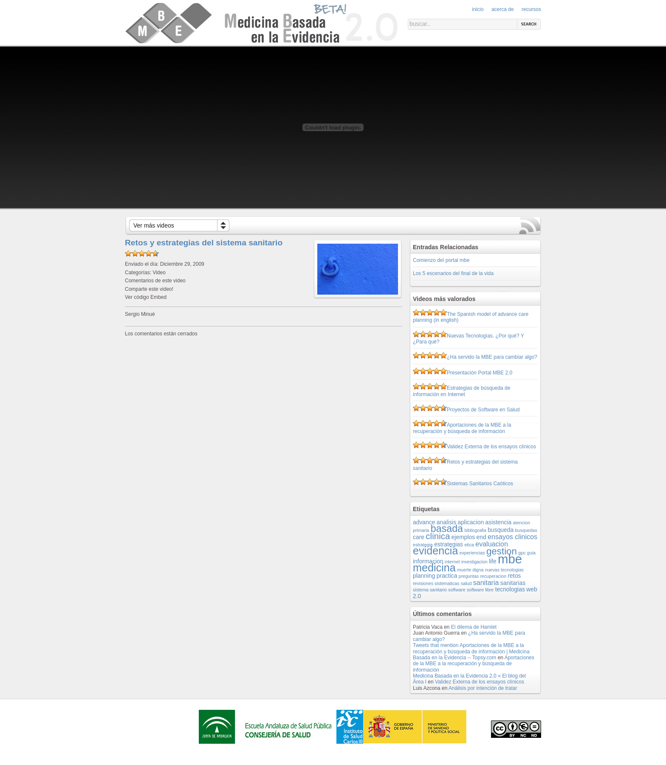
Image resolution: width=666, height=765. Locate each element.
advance (424, 522)
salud (466, 583)
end (481, 537)
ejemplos (463, 537)
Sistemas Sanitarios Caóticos (480, 484)
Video (158, 273)
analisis (446, 522)
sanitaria (486, 582)
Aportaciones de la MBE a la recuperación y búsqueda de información (462, 428)
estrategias (448, 544)
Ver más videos (153, 225)
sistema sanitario (430, 589)
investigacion (474, 561)
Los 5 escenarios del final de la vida (453, 273)
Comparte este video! (149, 289)
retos (514, 575)
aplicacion (470, 522)
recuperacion (493, 576)
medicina (434, 568)
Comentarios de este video (155, 281)
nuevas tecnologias (504, 569)
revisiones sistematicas (436, 583)
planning (424, 575)
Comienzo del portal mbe (441, 260)
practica (447, 575)
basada (447, 528)
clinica (438, 536)
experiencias (472, 552)
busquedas (526, 530)
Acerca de (502, 9)
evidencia (435, 551)
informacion (428, 561)
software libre (480, 589)
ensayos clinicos (512, 536)
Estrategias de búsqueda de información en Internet (461, 391)
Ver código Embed (145, 297)
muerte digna (470, 569)
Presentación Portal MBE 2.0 (479, 373)
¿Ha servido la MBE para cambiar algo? (492, 357)
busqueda (501, 529)
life (493, 561)
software (456, 589)
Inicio (477, 9)
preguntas (469, 576)
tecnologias (510, 589)
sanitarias (512, 582)
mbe (510, 559)
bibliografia (475, 530)
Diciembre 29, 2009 (182, 264)
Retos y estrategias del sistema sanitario (203, 242)
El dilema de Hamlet (474, 627)
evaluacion (491, 544)
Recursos (531, 9)
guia (531, 552)
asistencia (498, 522)
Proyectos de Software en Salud (483, 410)
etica (469, 544)
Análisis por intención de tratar (483, 688)
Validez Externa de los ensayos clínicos (491, 447)
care (418, 537)
